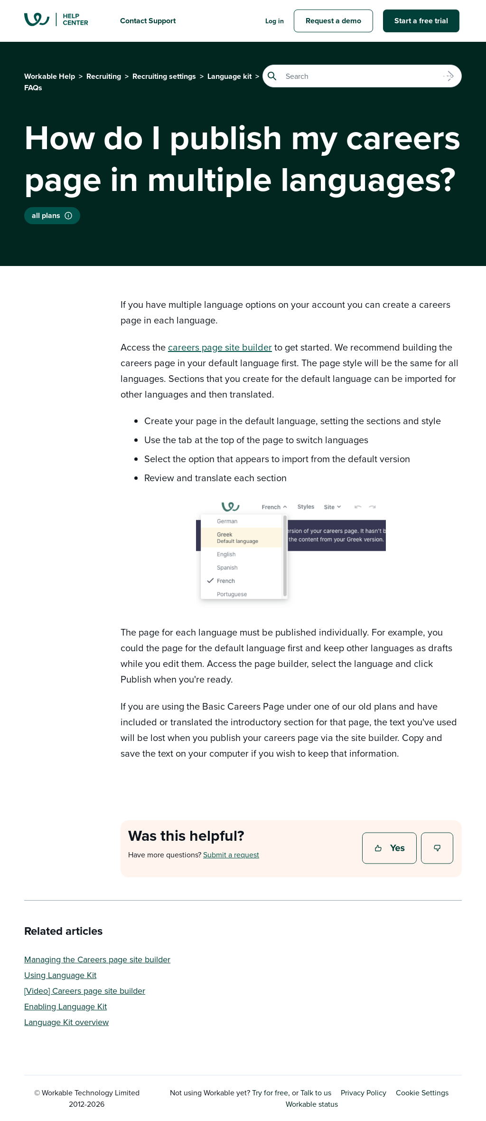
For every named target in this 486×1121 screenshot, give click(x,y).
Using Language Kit (60, 975)
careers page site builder (220, 347)
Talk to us (315, 1092)
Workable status (308, 1104)
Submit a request (231, 854)
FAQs (33, 87)
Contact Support (148, 20)
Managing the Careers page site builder (97, 959)
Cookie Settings (422, 1092)
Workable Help (49, 76)
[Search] (362, 76)
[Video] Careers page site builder (84, 991)
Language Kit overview (66, 1022)
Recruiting (103, 76)
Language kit (229, 76)
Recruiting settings (164, 76)
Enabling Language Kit (65, 1006)
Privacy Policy (363, 1092)
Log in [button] (274, 21)
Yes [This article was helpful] (390, 848)
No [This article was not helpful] (437, 848)
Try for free (270, 1092)
